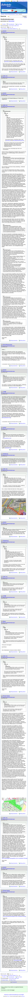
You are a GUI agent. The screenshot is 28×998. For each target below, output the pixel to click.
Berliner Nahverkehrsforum (10, 14)
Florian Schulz (6, 695)
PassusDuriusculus (7, 344)
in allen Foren (16, 25)
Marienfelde (11, 21)
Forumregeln (21, 994)
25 (9, 25)
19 (4, 28)
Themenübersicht (11, 24)
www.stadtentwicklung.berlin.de (17, 61)
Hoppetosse (6, 540)
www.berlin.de (6, 61)
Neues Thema (19, 24)
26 (14, 28)
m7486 (4, 391)
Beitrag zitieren (22, 71)
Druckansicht (14, 982)
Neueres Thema (5, 979)
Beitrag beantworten (14, 71)
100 (12, 25)
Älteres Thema (13, 979)
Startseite (2, 14)
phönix (4, 427)
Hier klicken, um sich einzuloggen (8, 990)
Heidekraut (5, 453)
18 (2, 28)
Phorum (8, 996)
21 (7, 28)
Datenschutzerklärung (13, 994)
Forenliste (4, 24)
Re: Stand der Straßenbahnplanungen (8, 32)
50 (10, 25)
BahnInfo (23, 996)
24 (11, 28)
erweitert (25, 17)
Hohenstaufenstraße (18, 960)
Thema (17, 14)
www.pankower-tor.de (6, 417)
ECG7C (4, 31)
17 (1, 28)
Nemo (4, 621)
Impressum (6, 994)
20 (5, 28)
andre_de (5, 75)
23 (10, 28)
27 (16, 28)
